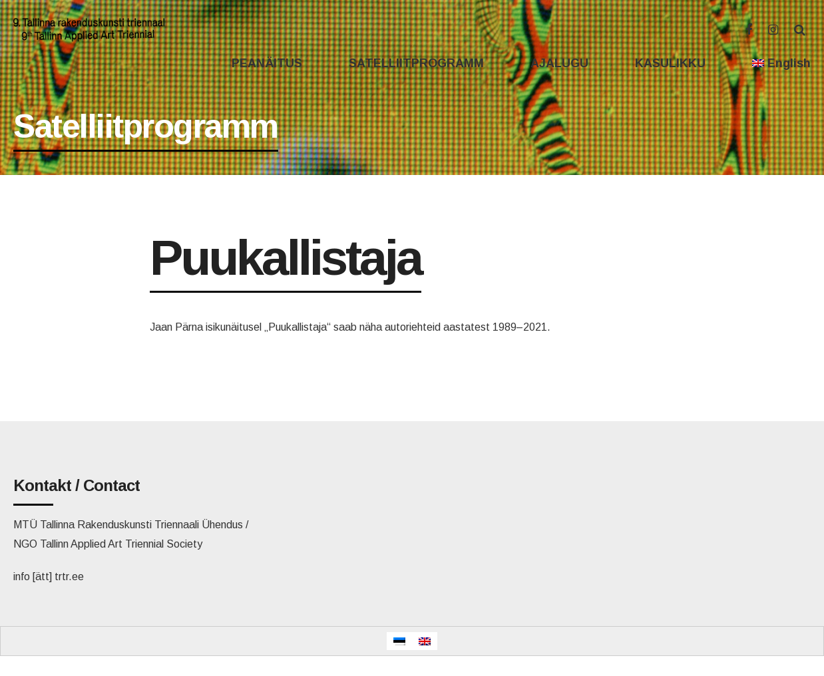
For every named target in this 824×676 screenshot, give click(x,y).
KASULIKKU (670, 63)
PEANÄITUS (267, 63)
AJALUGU (559, 63)
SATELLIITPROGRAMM (416, 63)
